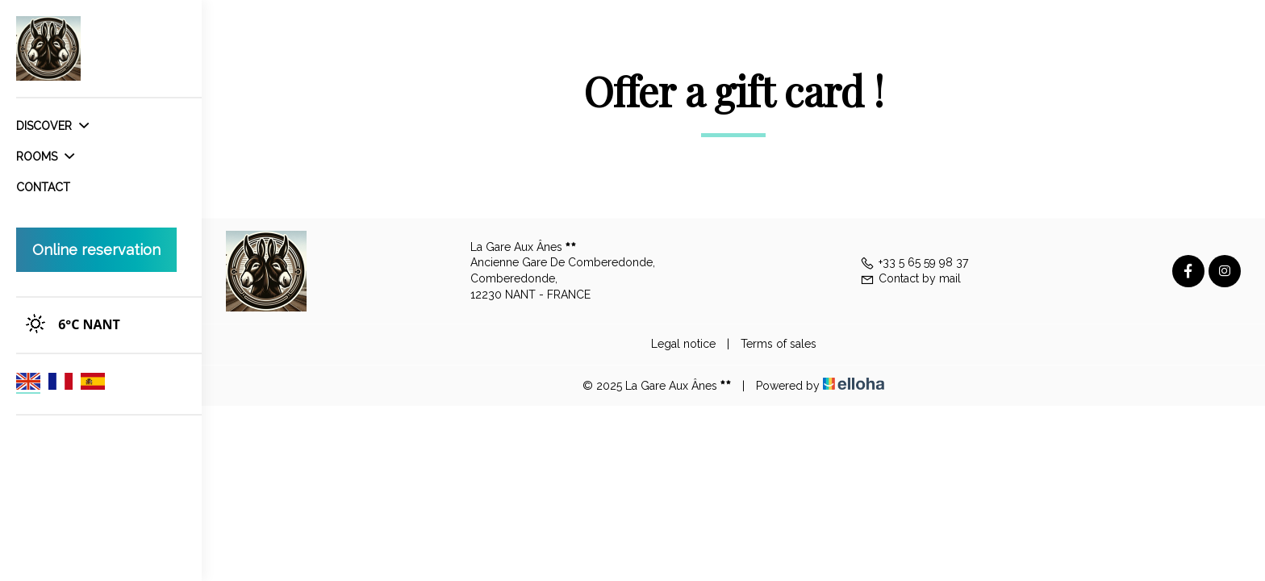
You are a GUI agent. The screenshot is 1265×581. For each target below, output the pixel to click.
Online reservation (96, 249)
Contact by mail (910, 278)
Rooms (45, 156)
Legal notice (683, 343)
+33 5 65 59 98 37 (914, 262)
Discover (52, 125)
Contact (43, 187)
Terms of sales (778, 343)
